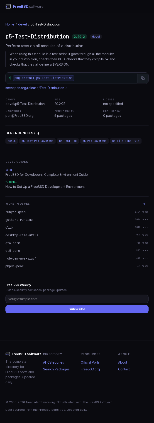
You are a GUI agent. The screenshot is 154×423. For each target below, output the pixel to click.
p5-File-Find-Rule (125, 141)
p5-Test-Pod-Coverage (37, 141)
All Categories (53, 362)
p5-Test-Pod (68, 141)
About (122, 362)
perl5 (12, 141)
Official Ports (90, 362)
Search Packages (56, 369)
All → (146, 203)
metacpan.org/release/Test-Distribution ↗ (36, 88)
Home (9, 24)
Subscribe (77, 309)
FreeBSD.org (90, 369)
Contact (124, 369)
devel (22, 24)
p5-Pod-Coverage (94, 141)
